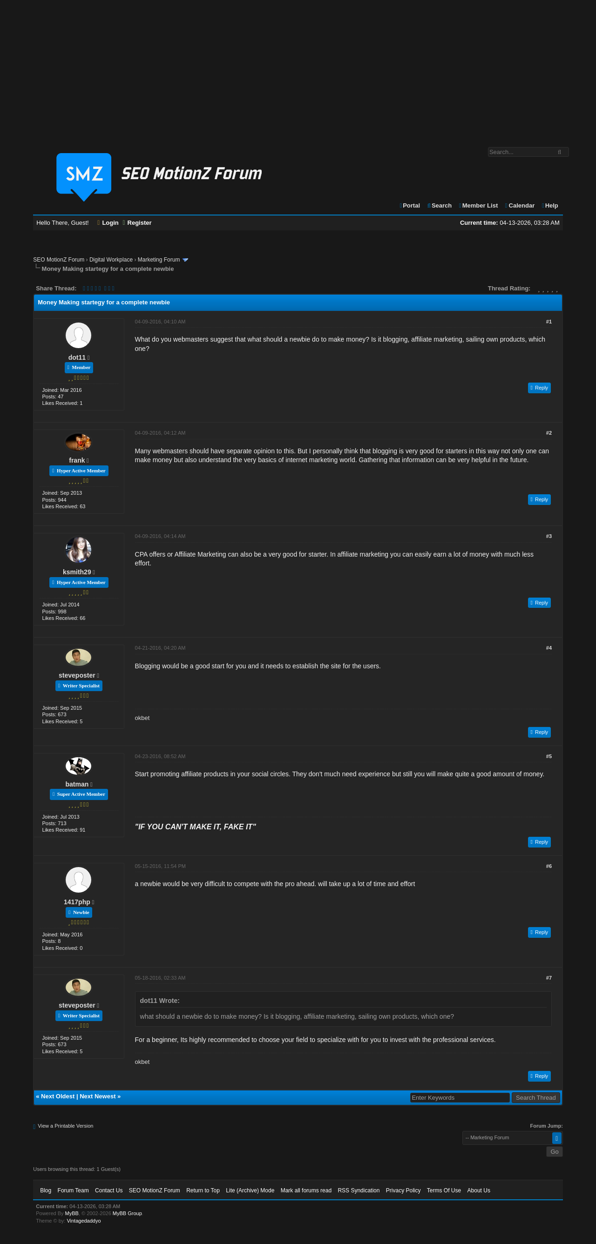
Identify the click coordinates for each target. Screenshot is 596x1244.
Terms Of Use (444, 1190)
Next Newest (97, 1096)
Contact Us (108, 1190)
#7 (549, 978)
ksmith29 (77, 572)
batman (76, 784)
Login (108, 222)
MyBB (72, 1213)
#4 (549, 648)
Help (549, 205)
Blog (45, 1190)
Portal (409, 205)
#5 (549, 756)
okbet (142, 717)
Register (136, 222)
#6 (549, 866)
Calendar (519, 205)
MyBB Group (127, 1213)
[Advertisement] (298, 69)
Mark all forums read (306, 1190)
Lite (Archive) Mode (250, 1190)
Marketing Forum (159, 259)
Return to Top (203, 1190)
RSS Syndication (358, 1190)
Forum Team (73, 1190)
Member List (478, 205)
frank (77, 460)
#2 (549, 433)
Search (439, 205)
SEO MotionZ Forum (58, 259)
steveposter (77, 675)
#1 (549, 321)
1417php (77, 902)
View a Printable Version (65, 1126)
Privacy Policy (403, 1190)
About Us (478, 1190)
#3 (549, 536)
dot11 (77, 357)
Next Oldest (57, 1096)
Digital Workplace (111, 259)
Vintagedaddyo (84, 1221)
